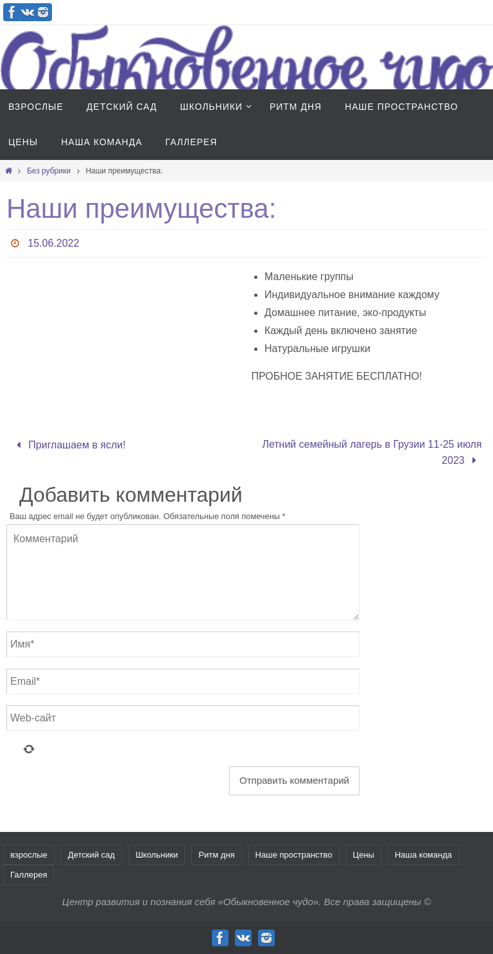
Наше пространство (294, 855)
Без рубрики (49, 170)
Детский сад (91, 855)
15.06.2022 (53, 243)
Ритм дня (216, 855)
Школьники (156, 855)
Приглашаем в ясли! (68, 444)
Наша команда (423, 855)
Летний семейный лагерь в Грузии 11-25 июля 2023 (371, 452)
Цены (363, 855)
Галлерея (28, 874)
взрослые (29, 855)
